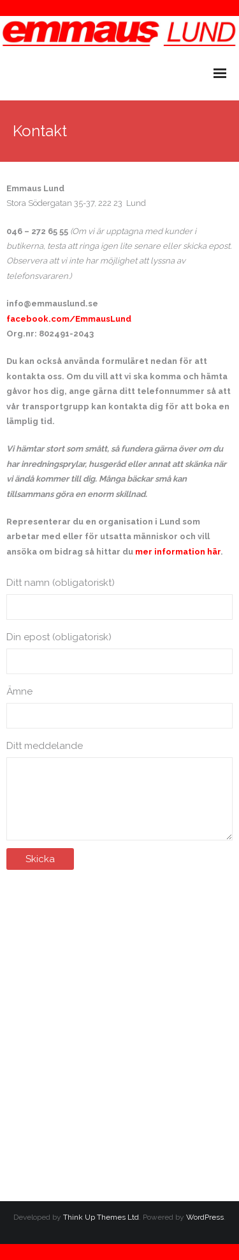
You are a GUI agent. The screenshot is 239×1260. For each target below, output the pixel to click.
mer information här (178, 551)
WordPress (205, 1217)
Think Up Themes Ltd (101, 1217)
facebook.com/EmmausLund (68, 319)
